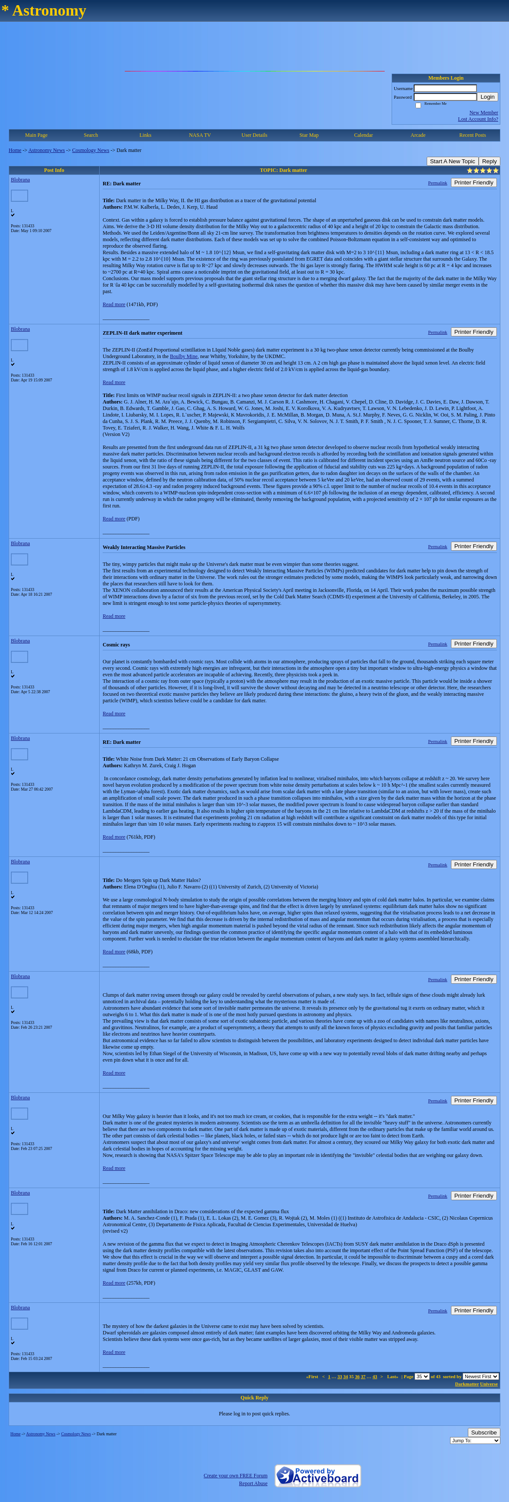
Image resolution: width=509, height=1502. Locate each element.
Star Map (308, 135)
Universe (489, 1383)
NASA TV (200, 135)
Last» (393, 1376)
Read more (114, 304)
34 (345, 1376)
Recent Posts (472, 135)
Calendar (363, 135)
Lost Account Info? (478, 119)
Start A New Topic (452, 161)
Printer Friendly (473, 182)
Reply (489, 161)
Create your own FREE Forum (235, 1476)
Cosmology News (91, 150)
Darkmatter (467, 1383)
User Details (255, 135)
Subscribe (484, 1432)
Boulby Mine (184, 356)
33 (339, 1376)
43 (375, 1376)
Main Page (36, 135)
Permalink (437, 182)
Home (15, 150)
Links (145, 135)
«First (312, 1376)
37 (363, 1376)
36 (357, 1376)
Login (487, 97)
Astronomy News (46, 150)
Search (91, 135)
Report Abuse (253, 1483)
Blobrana (20, 180)
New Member (484, 113)
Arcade (418, 135)
